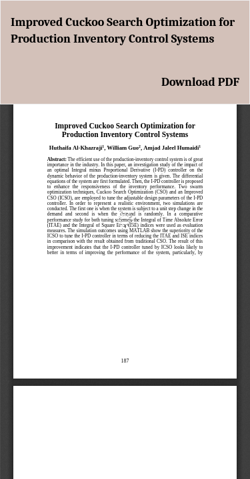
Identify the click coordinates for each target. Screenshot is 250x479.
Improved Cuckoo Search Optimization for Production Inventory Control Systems (123, 31)
